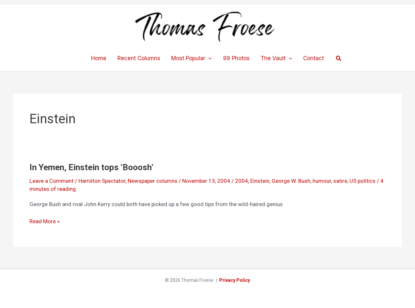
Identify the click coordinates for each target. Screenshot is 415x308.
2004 (241, 181)
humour (322, 181)
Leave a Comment (52, 181)
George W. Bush (291, 181)
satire (340, 181)
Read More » (45, 221)
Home (98, 58)
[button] (339, 58)
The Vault (276, 58)
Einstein (259, 181)
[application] (208, 58)
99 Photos (236, 58)
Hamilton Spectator (101, 181)
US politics (362, 181)
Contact (313, 58)
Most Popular (191, 58)
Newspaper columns (152, 181)
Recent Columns (138, 58)
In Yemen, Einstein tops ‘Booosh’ (91, 167)
